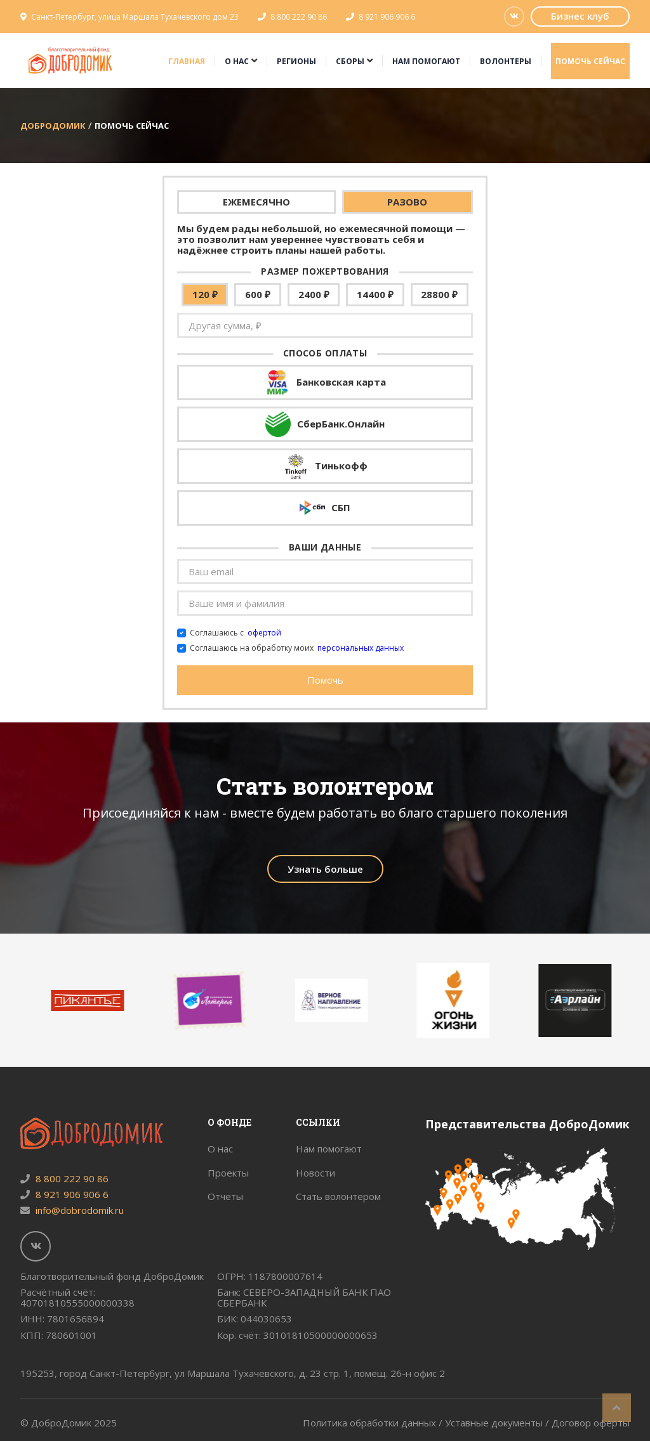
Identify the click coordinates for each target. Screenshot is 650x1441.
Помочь (325, 680)
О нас (237, 61)
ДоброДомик (53, 125)
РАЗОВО (407, 201)
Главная (186, 61)
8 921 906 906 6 (387, 16)
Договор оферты (591, 1422)
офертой (264, 633)
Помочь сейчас (590, 61)
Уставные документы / (498, 1422)
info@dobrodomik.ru (72, 1210)
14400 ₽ (375, 294)
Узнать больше (325, 869)
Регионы (296, 61)
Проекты (228, 1172)
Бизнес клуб (580, 16)
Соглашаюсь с (235, 633)
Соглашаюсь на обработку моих (297, 648)
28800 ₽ (439, 294)
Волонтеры (505, 61)
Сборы (350, 61)
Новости (315, 1172)
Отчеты (225, 1196)
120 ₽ (205, 294)
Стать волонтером (338, 1196)
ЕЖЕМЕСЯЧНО (256, 201)
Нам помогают (426, 61)
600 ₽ (257, 294)
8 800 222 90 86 (298, 16)
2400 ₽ (313, 294)
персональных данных (360, 648)
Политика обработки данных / (374, 1422)
